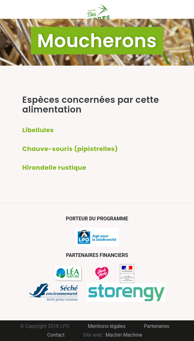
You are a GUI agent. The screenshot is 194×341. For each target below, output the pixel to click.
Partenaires (156, 326)
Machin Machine (124, 335)
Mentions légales (106, 326)
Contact (56, 335)
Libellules (38, 130)
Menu (27, 9)
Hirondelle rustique (54, 167)
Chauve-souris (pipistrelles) (70, 148)
